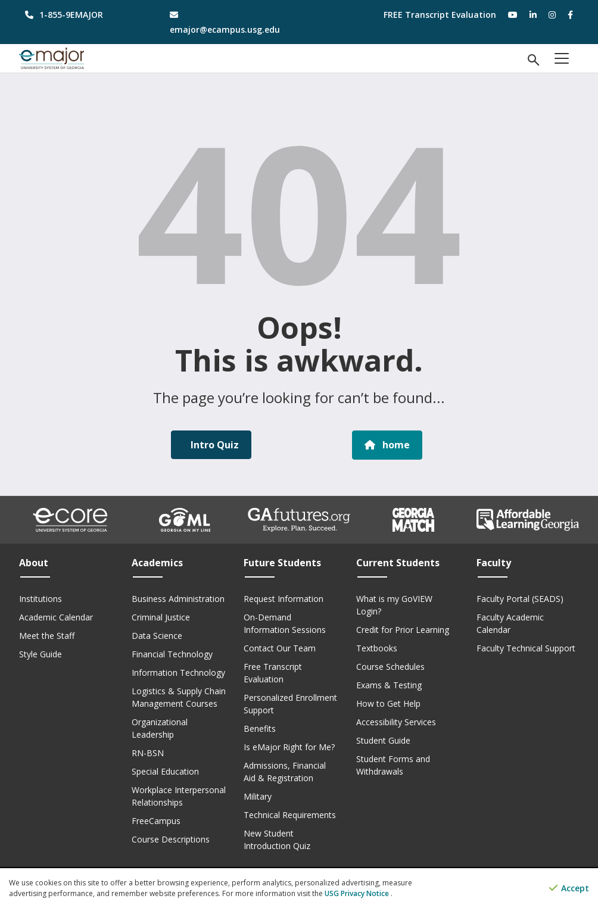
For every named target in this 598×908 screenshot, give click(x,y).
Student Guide (383, 739)
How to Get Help (388, 703)
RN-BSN (148, 752)
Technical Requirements (290, 814)
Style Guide (40, 653)
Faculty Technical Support (525, 647)
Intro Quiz (213, 444)
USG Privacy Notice (358, 893)
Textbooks (376, 647)
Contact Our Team (280, 647)
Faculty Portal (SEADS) (519, 598)
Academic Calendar (56, 616)
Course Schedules (390, 666)
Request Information (283, 598)
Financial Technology (172, 653)
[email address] (227, 22)
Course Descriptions (171, 838)
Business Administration (178, 598)
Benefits (260, 728)
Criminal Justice (161, 616)
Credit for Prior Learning (402, 629)
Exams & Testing (389, 684)
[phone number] (82, 14)
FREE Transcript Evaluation (440, 14)
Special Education (165, 770)
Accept (569, 888)
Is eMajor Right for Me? (289, 746)
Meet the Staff (46, 635)
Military (258, 795)
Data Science (157, 635)
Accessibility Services (396, 721)
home (387, 444)
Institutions (40, 598)
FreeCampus (156, 820)
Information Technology (178, 672)
